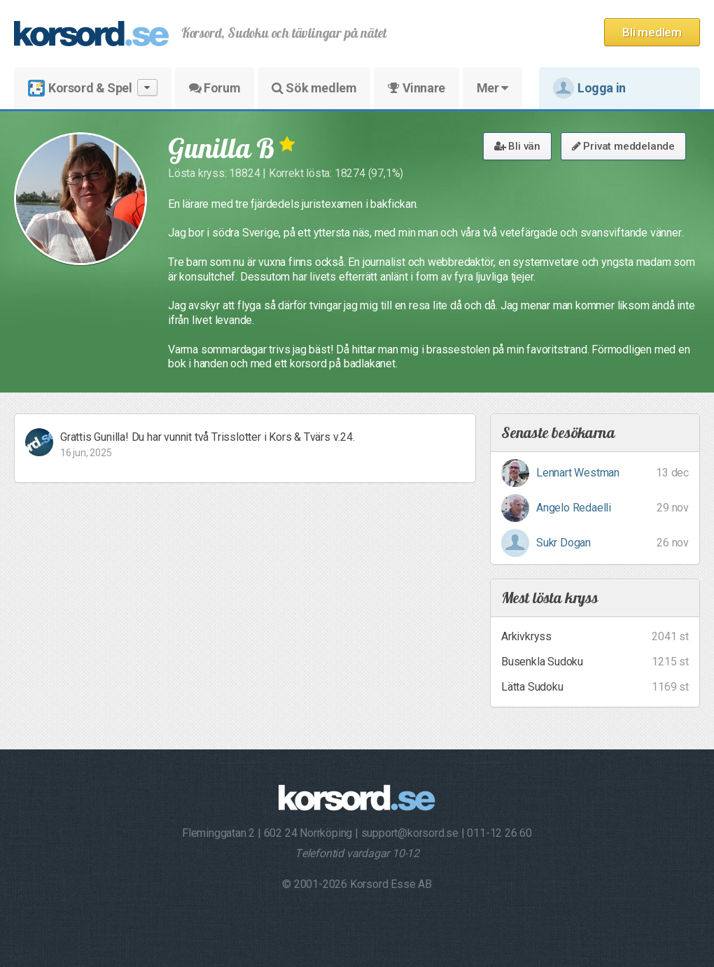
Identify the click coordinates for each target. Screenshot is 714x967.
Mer (492, 87)
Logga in (589, 88)
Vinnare (416, 87)
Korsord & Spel (93, 88)
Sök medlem (314, 87)
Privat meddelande (623, 146)
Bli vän (517, 146)
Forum (214, 87)
